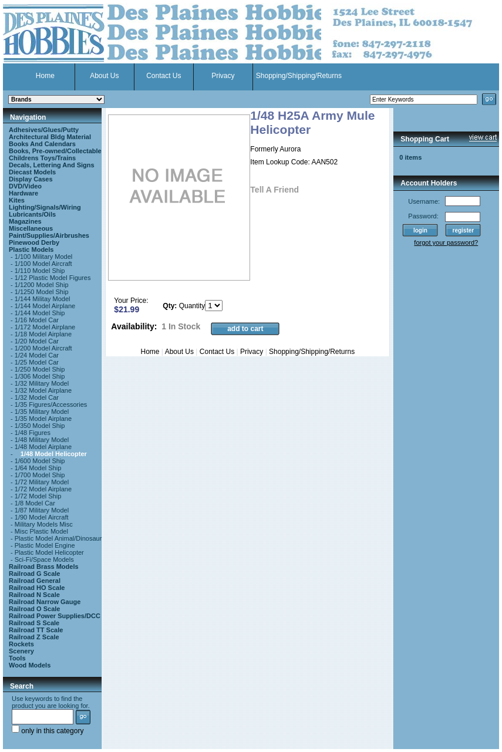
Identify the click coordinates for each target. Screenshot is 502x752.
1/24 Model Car (37, 355)
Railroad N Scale (34, 594)
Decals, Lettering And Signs (52, 164)
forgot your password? (446, 242)
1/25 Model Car (37, 362)
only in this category (47, 731)
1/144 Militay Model (42, 298)
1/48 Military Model (42, 439)
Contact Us (163, 76)
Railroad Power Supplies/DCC (54, 615)
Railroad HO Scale (37, 587)
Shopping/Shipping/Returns (299, 76)
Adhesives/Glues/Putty (44, 129)
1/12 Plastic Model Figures (53, 277)
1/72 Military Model (42, 481)
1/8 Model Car (35, 503)
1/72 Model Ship (38, 496)
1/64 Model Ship (38, 467)
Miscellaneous (31, 228)
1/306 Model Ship (40, 376)
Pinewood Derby (34, 242)
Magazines (25, 221)
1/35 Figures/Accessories (51, 404)
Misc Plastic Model (41, 531)
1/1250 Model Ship (42, 291)
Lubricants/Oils (32, 214)
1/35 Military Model (42, 411)
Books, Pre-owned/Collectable (55, 150)
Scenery (21, 651)
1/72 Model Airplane (43, 489)
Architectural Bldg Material (50, 136)
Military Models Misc (44, 524)
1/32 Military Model (42, 383)
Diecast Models (32, 172)
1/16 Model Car (37, 319)
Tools (17, 658)
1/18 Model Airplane (43, 334)
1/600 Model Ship (40, 460)
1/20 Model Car (37, 341)
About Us (104, 76)
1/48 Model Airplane (43, 446)
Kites (17, 200)
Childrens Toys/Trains (42, 157)
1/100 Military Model (43, 256)
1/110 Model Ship (40, 270)
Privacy (222, 76)
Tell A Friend (274, 189)
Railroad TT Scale (36, 629)
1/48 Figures (32, 432)
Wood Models (29, 665)
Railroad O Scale (34, 608)
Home (45, 76)
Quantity (192, 306)
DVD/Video (25, 186)
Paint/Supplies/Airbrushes (49, 235)
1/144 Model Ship (40, 312)
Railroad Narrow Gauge (44, 601)
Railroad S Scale (34, 622)
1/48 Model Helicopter (54, 453)
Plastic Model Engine (45, 545)
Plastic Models (31, 249)
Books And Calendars (42, 143)
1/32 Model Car (37, 397)
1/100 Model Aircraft (43, 263)
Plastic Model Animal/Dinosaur (58, 538)
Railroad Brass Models (44, 566)
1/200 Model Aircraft (43, 348)
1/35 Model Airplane (43, 418)
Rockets (21, 644)
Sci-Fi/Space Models (44, 559)
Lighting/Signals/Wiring (45, 207)
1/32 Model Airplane (43, 390)
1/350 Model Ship (40, 425)
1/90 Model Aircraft (42, 517)
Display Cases (31, 179)
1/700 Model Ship (40, 474)
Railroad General (34, 580)
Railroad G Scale (34, 573)
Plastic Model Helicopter (49, 552)
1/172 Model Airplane (45, 327)
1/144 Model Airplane (45, 305)
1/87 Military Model (42, 510)
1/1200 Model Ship (42, 284)
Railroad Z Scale (34, 636)
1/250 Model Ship (40, 369)
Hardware (23, 193)
